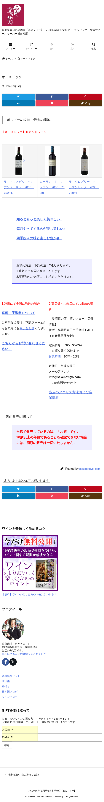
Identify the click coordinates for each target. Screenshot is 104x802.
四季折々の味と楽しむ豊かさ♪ (39, 238)
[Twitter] (18, 97)
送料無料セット (11, 676)
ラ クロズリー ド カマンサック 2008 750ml (84, 187)
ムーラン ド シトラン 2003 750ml (52, 187)
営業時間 (55, 356)
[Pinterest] (85, 97)
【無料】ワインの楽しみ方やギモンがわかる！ (29, 594)
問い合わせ (27, 328)
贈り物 (6, 681)
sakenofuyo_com (89, 468)
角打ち (6, 686)
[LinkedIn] (18, 103)
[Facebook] (52, 97)
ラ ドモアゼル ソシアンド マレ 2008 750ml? (19, 187)
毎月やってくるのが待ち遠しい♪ (40, 229)
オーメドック (28, 58)
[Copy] (85, 103)
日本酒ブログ (9, 691)
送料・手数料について (18, 313)
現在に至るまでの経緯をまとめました (24, 653)
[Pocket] (52, 103)
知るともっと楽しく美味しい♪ (39, 219)
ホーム (9, 58)
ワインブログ (9, 696)
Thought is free (71, 796)
